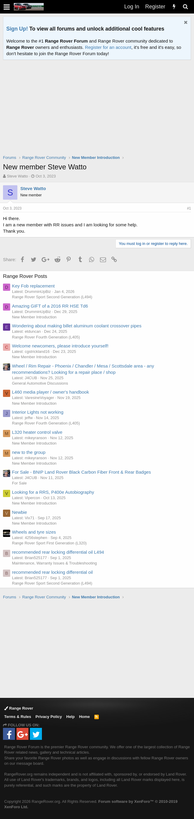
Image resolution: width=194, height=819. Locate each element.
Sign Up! (17, 29)
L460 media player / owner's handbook (50, 392)
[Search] (185, 7)
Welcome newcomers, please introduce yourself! (60, 345)
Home (84, 716)
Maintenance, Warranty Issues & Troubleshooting (54, 563)
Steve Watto (17, 176)
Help (70, 716)
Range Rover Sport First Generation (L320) (49, 543)
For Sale (19, 483)
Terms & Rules (17, 716)
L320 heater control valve (37, 432)
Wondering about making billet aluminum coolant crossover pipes (76, 325)
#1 (189, 208)
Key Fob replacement (33, 285)
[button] (6, 7)
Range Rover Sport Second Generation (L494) (52, 297)
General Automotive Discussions (40, 383)
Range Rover (18, 708)
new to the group (29, 452)
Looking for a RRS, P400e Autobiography (53, 492)
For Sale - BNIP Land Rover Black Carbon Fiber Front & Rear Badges (81, 472)
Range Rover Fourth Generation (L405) (46, 337)
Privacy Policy (49, 716)
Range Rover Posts (25, 276)
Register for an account (108, 47)
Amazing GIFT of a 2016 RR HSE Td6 (50, 305)
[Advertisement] (98, 111)
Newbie (19, 512)
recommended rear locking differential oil (52, 572)
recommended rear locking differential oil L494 (58, 552)
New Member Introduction (34, 317)
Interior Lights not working (37, 412)
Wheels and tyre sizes (34, 532)
